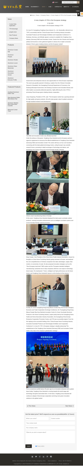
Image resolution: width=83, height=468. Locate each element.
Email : (49, 460)
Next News (69, 406)
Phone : (60, 460)
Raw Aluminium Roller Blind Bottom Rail (14, 98)
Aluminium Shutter (13, 60)
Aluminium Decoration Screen (11, 73)
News (37, 15)
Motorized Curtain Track (12, 110)
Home (32, 15)
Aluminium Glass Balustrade (12, 67)
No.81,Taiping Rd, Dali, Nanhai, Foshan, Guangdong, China (31, 460)
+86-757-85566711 (67, 460)
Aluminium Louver (13, 63)
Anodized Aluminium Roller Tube (13, 92)
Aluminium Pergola (11, 55)
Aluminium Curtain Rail (13, 50)
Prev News (31, 406)
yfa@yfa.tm (54, 460)
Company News (45, 15)
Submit (28, 446)
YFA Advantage (13, 28)
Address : (14, 460)
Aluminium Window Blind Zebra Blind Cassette (13, 104)
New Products (13, 35)
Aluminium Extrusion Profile (12, 79)
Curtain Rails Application (12, 24)
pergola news (13, 32)
